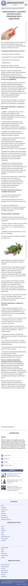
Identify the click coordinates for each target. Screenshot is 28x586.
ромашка (8, 89)
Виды (2, 505)
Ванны (2, 526)
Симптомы (3, 507)
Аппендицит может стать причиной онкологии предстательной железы (14, 475)
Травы (2, 551)
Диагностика (4, 509)
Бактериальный (5, 566)
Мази (2, 532)
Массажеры (4, 515)
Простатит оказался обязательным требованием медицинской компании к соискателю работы (14, 488)
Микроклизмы (19, 44)
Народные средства (6, 519)
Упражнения (4, 553)
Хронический (4, 572)
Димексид (4, 280)
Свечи (2, 549)
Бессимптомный (5, 564)
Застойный (3, 576)
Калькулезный (4, 570)
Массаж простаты (5, 536)
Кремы (2, 528)
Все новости (20, 493)
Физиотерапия (4, 555)
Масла (2, 534)
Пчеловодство (4, 547)
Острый (3, 568)
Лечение (3, 511)
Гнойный (3, 574)
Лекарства (3, 530)
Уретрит (3, 557)
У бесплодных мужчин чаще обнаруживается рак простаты (14, 481)
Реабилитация (4, 517)
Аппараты (3, 513)
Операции (3, 540)
